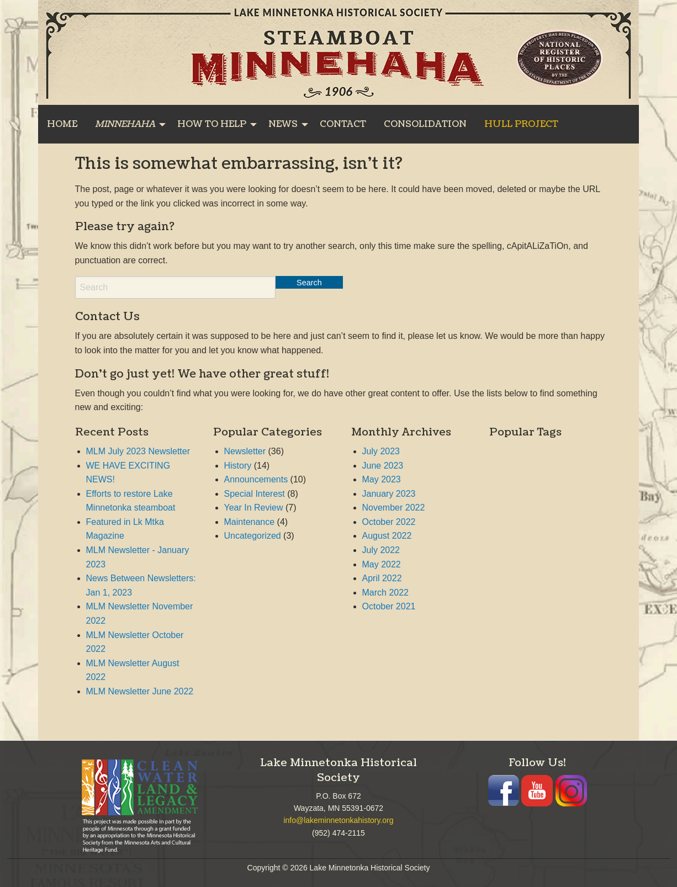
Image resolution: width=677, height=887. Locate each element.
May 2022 (381, 564)
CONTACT (343, 124)
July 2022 (381, 550)
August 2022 (387, 535)
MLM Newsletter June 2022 (140, 691)
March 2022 (385, 592)
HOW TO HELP (211, 124)
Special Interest (254, 493)
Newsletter (245, 451)
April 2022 (382, 578)
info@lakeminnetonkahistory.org (338, 820)
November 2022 (393, 507)
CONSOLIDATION (425, 124)
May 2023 (381, 479)
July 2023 (381, 451)
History (238, 465)
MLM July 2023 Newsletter (138, 451)
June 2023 (383, 465)
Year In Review (253, 507)
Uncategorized (252, 535)
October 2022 (389, 522)
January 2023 (389, 493)
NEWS (283, 124)
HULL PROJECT (521, 124)
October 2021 (389, 606)
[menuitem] (62, 124)
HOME (62, 124)
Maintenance (249, 522)
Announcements (256, 479)
